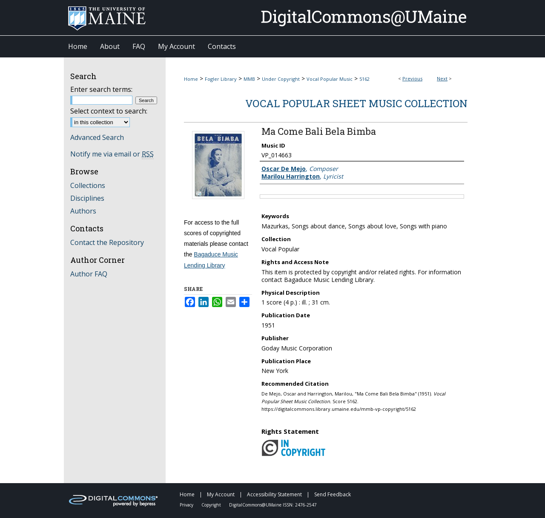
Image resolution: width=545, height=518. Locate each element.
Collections (87, 185)
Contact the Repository (107, 242)
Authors (83, 211)
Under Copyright (281, 79)
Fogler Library (221, 79)
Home (191, 79)
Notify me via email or (112, 154)
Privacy (187, 505)
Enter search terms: (101, 89)
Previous (412, 78)
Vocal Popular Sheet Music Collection (356, 103)
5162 (364, 79)
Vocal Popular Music (330, 79)
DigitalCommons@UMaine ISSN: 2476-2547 (273, 505)
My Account (221, 494)
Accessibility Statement (275, 494)
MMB (249, 79)
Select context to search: (108, 111)
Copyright (211, 505)
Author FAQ (88, 274)
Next (442, 78)
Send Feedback (332, 494)
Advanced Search (97, 137)
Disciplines (87, 198)
